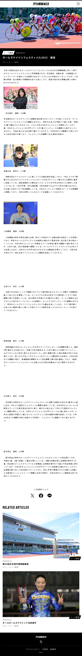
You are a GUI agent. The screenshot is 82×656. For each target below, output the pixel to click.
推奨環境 (53, 649)
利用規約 (45, 649)
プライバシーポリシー (33, 649)
